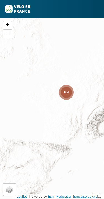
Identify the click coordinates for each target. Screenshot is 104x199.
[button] (66, 92)
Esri (51, 196)
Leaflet (22, 196)
